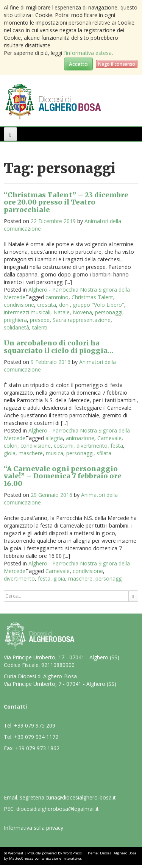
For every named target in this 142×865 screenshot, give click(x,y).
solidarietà (16, 327)
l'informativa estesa (88, 52)
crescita (46, 304)
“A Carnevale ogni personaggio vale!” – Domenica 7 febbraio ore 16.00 (63, 476)
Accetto (78, 63)
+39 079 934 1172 (36, 736)
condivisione (19, 304)
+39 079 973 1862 (37, 748)
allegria (54, 438)
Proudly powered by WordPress (54, 853)
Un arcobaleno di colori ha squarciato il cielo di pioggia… (59, 347)
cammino (57, 297)
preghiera (15, 319)
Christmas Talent (92, 297)
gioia (10, 453)
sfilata (104, 453)
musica (54, 453)
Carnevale (109, 438)
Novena (82, 312)
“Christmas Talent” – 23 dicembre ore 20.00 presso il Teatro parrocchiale (66, 202)
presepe (40, 319)
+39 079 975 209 (34, 725)
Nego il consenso (116, 64)
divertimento (92, 445)
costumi (63, 445)
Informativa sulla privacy (33, 827)
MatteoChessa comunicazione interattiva (45, 858)
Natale (61, 312)
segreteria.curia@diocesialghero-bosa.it (68, 797)
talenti (39, 327)
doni (64, 304)
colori (10, 445)
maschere (31, 453)
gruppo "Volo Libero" (98, 304)
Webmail (15, 853)
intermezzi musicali (27, 312)
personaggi (108, 312)
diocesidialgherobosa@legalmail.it (57, 808)
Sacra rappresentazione (82, 319)
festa (117, 445)
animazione (80, 438)
